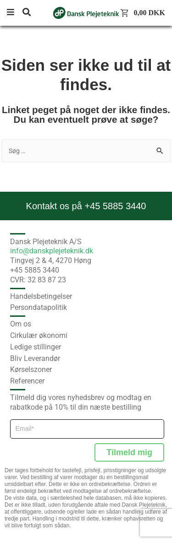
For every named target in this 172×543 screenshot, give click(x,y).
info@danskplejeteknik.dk (51, 250)
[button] (14, 13)
